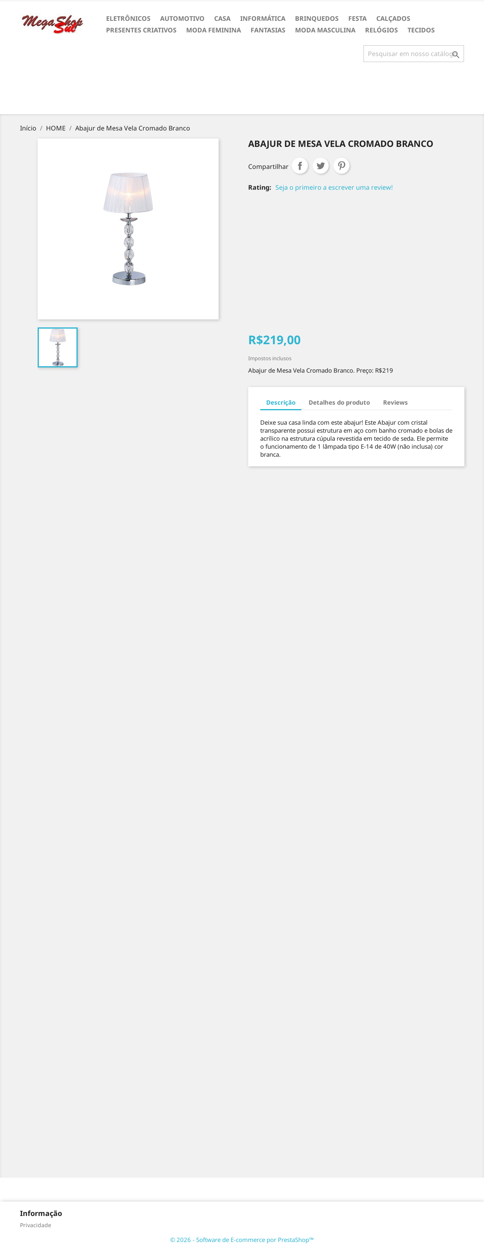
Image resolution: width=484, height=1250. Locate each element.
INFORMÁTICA (262, 18)
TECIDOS (421, 30)
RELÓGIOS (381, 30)
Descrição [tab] (280, 402)
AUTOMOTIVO (182, 18)
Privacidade (35, 1225)
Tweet (321, 166)
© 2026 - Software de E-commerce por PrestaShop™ (242, 1240)
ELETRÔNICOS (128, 18)
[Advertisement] (242, 91)
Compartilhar (300, 166)
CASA (222, 18)
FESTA (357, 18)
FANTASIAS (268, 30)
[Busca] (414, 53)
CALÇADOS (393, 18)
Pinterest (341, 166)
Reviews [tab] (395, 402)
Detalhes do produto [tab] (339, 402)
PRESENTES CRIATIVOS (141, 30)
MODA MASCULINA (325, 30)
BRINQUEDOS (317, 18)
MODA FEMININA (213, 30)
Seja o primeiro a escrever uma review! (334, 187)
